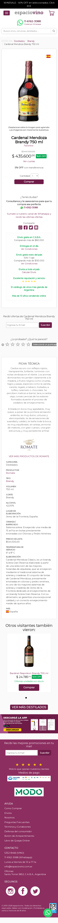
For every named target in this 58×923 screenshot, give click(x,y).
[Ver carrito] (51, 13)
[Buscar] (54, 31)
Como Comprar (13, 808)
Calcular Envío (29, 272)
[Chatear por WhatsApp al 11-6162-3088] (29, 23)
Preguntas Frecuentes (16, 822)
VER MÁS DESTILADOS (29, 707)
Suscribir (45, 325)
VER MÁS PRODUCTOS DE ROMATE (29, 456)
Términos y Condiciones (17, 826)
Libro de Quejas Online (17, 840)
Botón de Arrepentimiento (19, 836)
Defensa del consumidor (18, 831)
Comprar (29, 181)
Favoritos (28, 145)
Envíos (8, 813)
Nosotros (9, 817)
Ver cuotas (29, 161)
